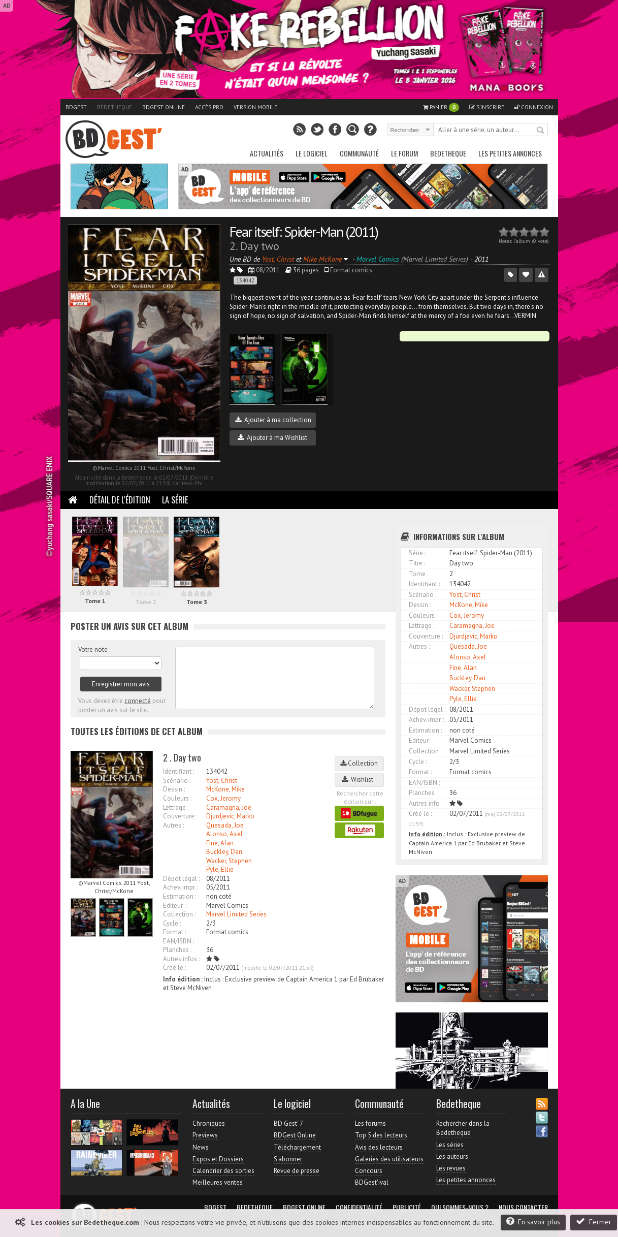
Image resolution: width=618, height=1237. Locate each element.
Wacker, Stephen (229, 861)
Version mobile (255, 107)
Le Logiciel (312, 153)
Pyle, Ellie (220, 869)
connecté (137, 700)
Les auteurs (452, 1156)
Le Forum (404, 153)
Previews (205, 1135)
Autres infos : (181, 959)
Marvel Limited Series (236, 914)
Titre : (417, 563)
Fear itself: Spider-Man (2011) (304, 231)
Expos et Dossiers (218, 1159)
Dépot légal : (181, 878)
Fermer (593, 1221)
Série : (417, 553)
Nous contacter (523, 1207)
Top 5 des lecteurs (381, 1135)
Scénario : (176, 780)
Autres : (173, 825)
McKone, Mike (225, 789)
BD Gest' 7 (288, 1123)
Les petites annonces (510, 153)
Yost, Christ (221, 780)
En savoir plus (533, 1221)
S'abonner (288, 1159)
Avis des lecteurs (379, 1147)
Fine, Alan (220, 843)
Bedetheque (114, 107)
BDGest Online (163, 107)
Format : (174, 932)
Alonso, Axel (224, 834)
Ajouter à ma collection (273, 420)
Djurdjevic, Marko (230, 816)
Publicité (407, 1207)
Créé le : (174, 967)
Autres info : (425, 803)
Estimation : (179, 896)
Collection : (179, 914)
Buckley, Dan (224, 851)
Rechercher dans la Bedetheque (463, 1128)
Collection (359, 763)
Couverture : (180, 816)
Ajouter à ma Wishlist (272, 437)
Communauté (359, 153)
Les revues (451, 1168)
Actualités (266, 153)
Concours (368, 1170)
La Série (175, 500)
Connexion (533, 107)
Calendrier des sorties (223, 1170)
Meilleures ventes (217, 1182)
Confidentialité (359, 1207)
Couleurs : (177, 798)
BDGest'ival (371, 1182)
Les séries (450, 1144)
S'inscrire (486, 107)
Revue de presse (296, 1170)
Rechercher (541, 130)
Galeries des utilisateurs (389, 1159)
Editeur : (174, 905)
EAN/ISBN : (178, 941)
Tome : (418, 573)
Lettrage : (175, 807)
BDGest (76, 107)
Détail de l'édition (119, 500)
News (200, 1147)
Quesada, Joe (225, 825)
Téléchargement (297, 1147)
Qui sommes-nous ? (460, 1207)
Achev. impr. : (180, 887)
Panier (441, 107)
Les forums (370, 1123)
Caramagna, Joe (228, 807)
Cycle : (172, 923)
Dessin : (174, 789)
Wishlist (359, 779)
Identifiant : (178, 771)
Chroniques (208, 1123)
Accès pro (209, 107)
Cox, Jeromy (223, 798)
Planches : (177, 949)
